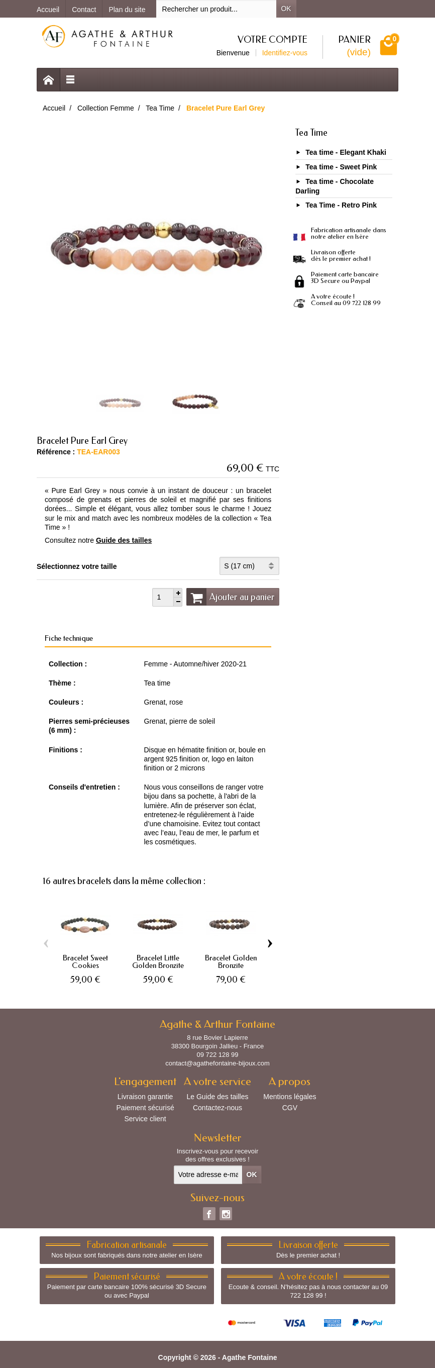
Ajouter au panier (230, 596)
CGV (289, 1108)
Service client (145, 1119)
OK (286, 9)
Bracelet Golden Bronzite (231, 961)
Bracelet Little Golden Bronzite (158, 961)
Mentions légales (289, 1097)
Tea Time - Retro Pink (341, 206)
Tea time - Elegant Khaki (345, 152)
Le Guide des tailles (218, 1097)
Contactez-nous (217, 1108)
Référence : (56, 452)
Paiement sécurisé (145, 1108)
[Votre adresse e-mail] (208, 1174)
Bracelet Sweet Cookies (85, 961)
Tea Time (311, 132)
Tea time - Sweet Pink (341, 167)
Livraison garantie (145, 1097)
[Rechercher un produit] (216, 9)
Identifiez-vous (284, 52)
